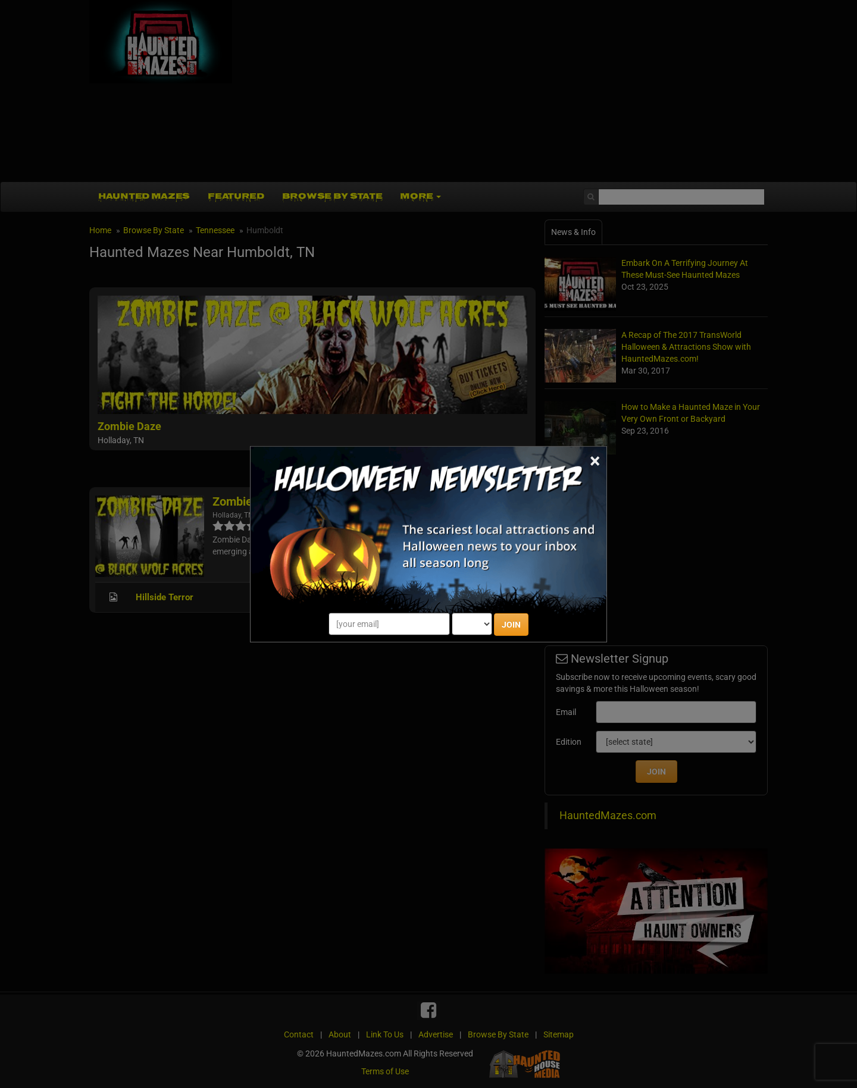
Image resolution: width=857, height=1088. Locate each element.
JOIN (511, 624)
